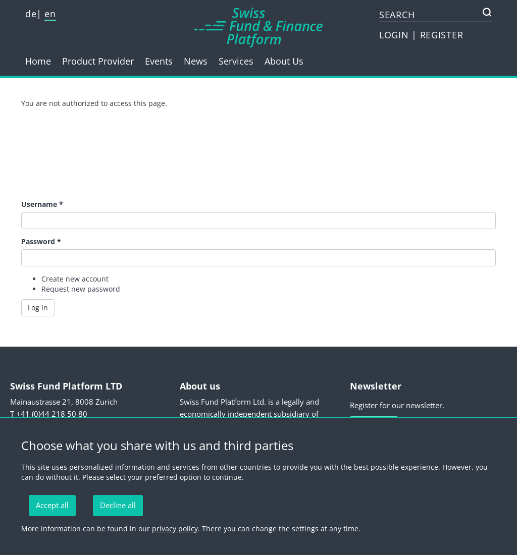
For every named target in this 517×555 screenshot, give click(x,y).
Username (42, 204)
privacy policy (175, 528)
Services (236, 61)
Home (38, 61)
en (50, 14)
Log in (38, 307)
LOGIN (395, 35)
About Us (284, 61)
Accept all (52, 505)
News (196, 61)
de (30, 14)
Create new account (75, 279)
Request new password (80, 289)
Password (41, 241)
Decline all (118, 505)
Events (159, 61)
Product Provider (98, 61)
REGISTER (441, 35)
